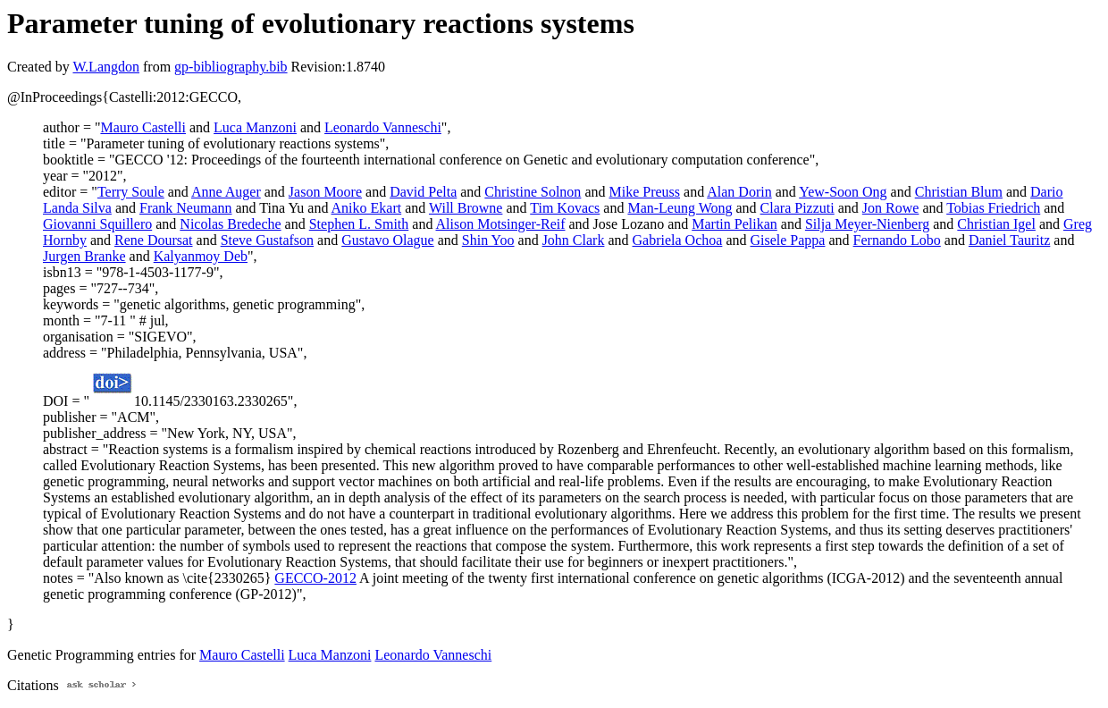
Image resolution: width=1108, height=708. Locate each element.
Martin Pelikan (734, 224)
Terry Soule (130, 191)
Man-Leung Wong (679, 207)
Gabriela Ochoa (678, 240)
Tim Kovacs (565, 207)
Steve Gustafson (267, 240)
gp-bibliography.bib (231, 66)
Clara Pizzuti (797, 207)
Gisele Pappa (787, 240)
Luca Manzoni (255, 127)
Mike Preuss (644, 191)
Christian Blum (959, 191)
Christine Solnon (532, 191)
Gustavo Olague (387, 240)
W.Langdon (105, 66)
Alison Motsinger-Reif (501, 224)
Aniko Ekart (367, 207)
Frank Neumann (185, 207)
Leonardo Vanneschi (382, 127)
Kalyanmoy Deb (201, 256)
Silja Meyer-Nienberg (867, 224)
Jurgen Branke (84, 256)
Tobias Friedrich (993, 207)
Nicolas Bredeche (230, 224)
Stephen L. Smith (359, 224)
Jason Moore (325, 191)
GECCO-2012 (315, 578)
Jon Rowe (890, 207)
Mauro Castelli (143, 127)
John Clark (573, 240)
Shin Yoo (488, 240)
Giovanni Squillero (97, 224)
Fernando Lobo (897, 240)
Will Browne (465, 207)
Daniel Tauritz (1009, 240)
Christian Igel (996, 224)
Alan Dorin (739, 191)
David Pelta (423, 191)
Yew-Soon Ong (842, 191)
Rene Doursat (153, 240)
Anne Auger (226, 191)
